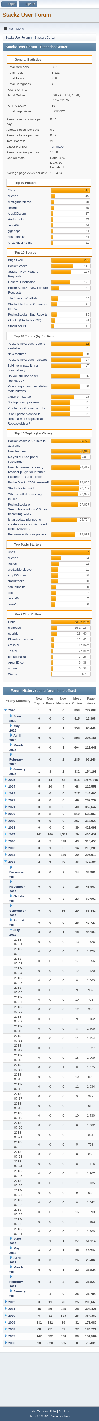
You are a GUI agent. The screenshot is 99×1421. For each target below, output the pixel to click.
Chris (11, 190)
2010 (11, 1315)
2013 (11, 861)
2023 (11, 793)
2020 (11, 814)
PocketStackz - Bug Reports (27, 314)
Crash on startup (19, 396)
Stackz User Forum (26, 15)
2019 (11, 820)
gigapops (14, 231)
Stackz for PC (17, 326)
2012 (11, 1302)
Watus (12, 674)
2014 (11, 855)
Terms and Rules (46, 1411)
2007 (11, 1336)
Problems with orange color (27, 408)
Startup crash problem (23, 402)
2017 (11, 834)
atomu (12, 668)
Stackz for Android (21, 488)
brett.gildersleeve (20, 202)
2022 (11, 800)
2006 (11, 1343)
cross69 (13, 225)
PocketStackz (17, 266)
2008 (11, 1329)
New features (17, 354)
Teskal (12, 208)
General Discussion (21, 282)
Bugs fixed (15, 260)
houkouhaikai (17, 237)
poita (11, 593)
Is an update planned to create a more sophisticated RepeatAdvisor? (27, 418)
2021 (11, 807)
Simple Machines (60, 1416)
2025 (11, 779)
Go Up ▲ (64, 1411)
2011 (11, 1309)
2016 (11, 841)
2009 (11, 1322)
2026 (11, 710)
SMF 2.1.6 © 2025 (39, 1416)
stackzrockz (16, 219)
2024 (11, 786)
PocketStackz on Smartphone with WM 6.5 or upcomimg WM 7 (27, 509)
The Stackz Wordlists (23, 298)
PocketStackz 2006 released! (28, 359)
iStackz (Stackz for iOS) (24, 320)
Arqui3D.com (17, 213)
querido (13, 196)
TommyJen (57, 146)
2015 (11, 848)
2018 (11, 827)
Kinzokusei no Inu (20, 242)
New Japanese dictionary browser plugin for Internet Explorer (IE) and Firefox (26, 472)
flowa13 (13, 604)
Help (32, 1411)
